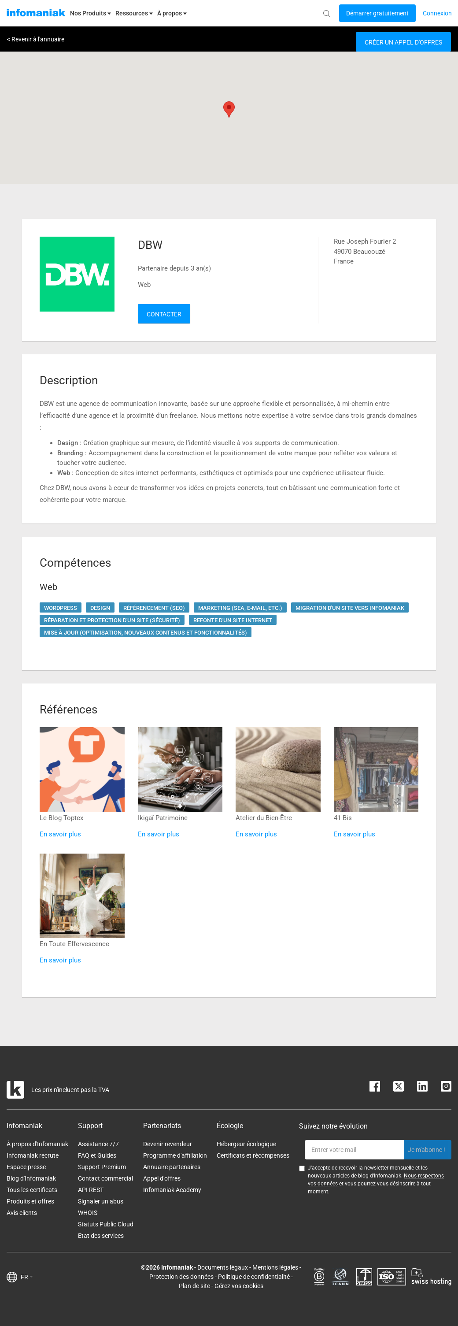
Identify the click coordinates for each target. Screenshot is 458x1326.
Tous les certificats (32, 1189)
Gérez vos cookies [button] (238, 1285)
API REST (90, 1189)
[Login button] (377, 13)
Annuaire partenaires (171, 1166)
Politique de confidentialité (254, 1276)
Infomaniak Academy (172, 1189)
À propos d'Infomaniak (37, 1144)
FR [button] (27, 1277)
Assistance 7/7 (98, 1144)
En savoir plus (60, 834)
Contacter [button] (164, 314)
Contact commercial (105, 1178)
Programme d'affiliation (175, 1155)
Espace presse (26, 1166)
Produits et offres (30, 1201)
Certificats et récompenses (253, 1155)
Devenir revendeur (167, 1144)
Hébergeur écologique (246, 1144)
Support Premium (102, 1166)
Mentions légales (275, 1267)
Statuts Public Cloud (105, 1224)
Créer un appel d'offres (403, 42)
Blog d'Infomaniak (31, 1178)
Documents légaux (222, 1267)
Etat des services (101, 1235)
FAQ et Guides (97, 1155)
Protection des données (181, 1276)
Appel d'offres (162, 1178)
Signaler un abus (100, 1201)
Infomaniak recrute (33, 1155)
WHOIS (87, 1212)
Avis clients (22, 1212)
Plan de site (194, 1285)
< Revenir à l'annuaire (35, 39)
